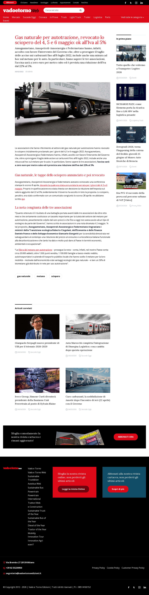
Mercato (16, 17)
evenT (31, 544)
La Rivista (54, 3)
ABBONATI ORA (126, 436)
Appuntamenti (65, 3)
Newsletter (34, 3)
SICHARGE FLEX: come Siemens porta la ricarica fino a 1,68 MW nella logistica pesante (130, 109)
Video (139, 206)
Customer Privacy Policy (133, 567)
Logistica (97, 17)
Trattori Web (34, 502)
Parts (107, 17)
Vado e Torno (34, 468)
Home (6, 17)
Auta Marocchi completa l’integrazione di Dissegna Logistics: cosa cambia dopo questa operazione (87, 346)
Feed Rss (84, 3)
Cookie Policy (113, 567)
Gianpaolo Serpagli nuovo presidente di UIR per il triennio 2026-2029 (37, 344)
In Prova (54, 17)
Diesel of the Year (36, 525)
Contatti (76, 3)
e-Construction (35, 506)
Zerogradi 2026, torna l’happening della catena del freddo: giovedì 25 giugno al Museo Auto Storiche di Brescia (130, 154)
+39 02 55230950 (12, 567)
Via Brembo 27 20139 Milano (18, 562)
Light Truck (75, 17)
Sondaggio (44, 3)
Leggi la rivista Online (73, 489)
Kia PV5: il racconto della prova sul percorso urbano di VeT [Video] (131, 196)
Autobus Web (34, 483)
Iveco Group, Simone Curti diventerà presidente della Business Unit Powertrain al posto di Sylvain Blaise (35, 400)
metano (41, 276)
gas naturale (23, 276)
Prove (134, 206)
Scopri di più (118, 489)
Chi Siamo (24, 3)
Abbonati (10, 2)
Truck (64, 17)
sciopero (55, 276)
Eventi (6, 20)
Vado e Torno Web (37, 472)
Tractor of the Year (37, 529)
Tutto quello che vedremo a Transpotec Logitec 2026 (130, 69)
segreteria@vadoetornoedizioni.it (22, 573)
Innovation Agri (35, 540)
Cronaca (43, 17)
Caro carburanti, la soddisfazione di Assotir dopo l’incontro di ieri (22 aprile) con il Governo (88, 400)
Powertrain (33, 491)
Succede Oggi (29, 17)
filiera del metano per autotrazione (35, 249)
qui (23, 199)
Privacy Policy (98, 567)
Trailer (87, 17)
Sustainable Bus (35, 487)
